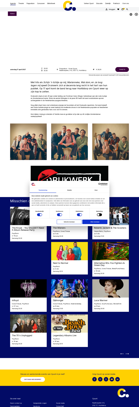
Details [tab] (69, 190)
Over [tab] (96, 190)
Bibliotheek (51, 3)
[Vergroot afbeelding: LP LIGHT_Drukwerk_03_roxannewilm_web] (110, 141)
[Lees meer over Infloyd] (28, 295)
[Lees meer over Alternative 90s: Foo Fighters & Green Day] (110, 259)
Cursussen (41, 3)
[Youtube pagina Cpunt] (112, 379)
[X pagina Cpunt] (106, 379)
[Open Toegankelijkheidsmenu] (136, 14)
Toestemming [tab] (43, 190)
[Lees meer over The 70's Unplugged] (28, 330)
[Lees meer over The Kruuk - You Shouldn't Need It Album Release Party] (28, 224)
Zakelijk (108, 3)
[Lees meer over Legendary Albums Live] (69, 330)
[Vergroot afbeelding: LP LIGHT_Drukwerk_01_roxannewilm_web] (69, 141)
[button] (122, 353)
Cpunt (69, 5)
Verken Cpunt (89, 3)
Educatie (99, 3)
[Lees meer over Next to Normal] (69, 258)
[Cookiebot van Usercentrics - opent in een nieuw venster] (99, 184)
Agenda (13, 3)
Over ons (125, 3)
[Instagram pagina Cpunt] (100, 379)
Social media (60, 403)
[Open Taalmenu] (131, 14)
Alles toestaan (94, 222)
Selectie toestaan (69, 222)
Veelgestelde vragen (40, 403)
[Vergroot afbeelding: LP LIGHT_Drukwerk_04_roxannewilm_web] (28, 141)
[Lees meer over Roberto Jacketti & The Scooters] (110, 223)
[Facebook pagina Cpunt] (94, 379)
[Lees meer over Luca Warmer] (110, 295)
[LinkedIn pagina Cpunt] (117, 379)
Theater (21, 3)
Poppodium (30, 3)
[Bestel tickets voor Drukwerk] (122, 69)
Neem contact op (16, 403)
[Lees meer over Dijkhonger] (69, 295)
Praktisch (116, 3)
